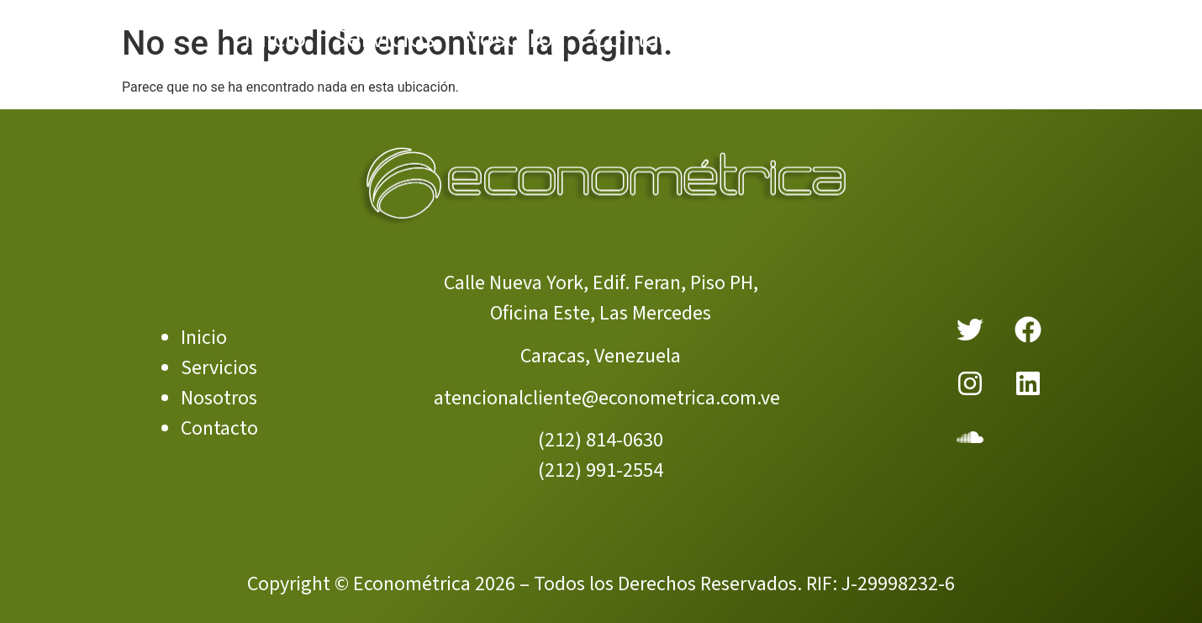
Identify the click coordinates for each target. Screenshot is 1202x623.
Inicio (204, 337)
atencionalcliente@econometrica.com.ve (607, 398)
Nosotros (219, 398)
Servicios (219, 368)
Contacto (219, 428)
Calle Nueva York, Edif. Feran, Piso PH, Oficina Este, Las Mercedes (601, 298)
